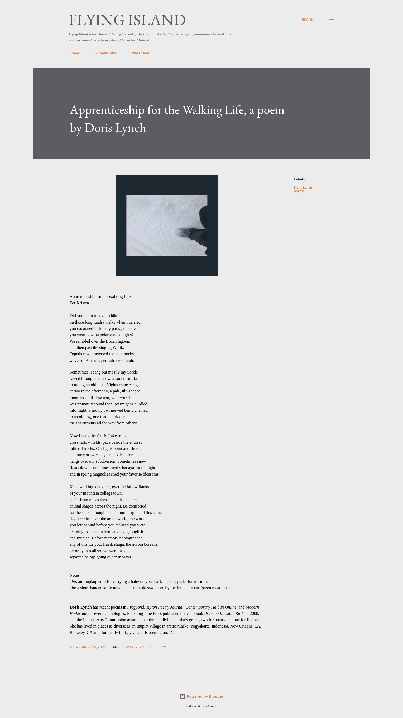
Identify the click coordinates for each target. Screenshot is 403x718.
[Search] (309, 19)
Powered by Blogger (201, 696)
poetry (299, 191)
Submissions (105, 53)
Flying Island (127, 19)
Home (74, 53)
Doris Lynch (303, 187)
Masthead (140, 53)
